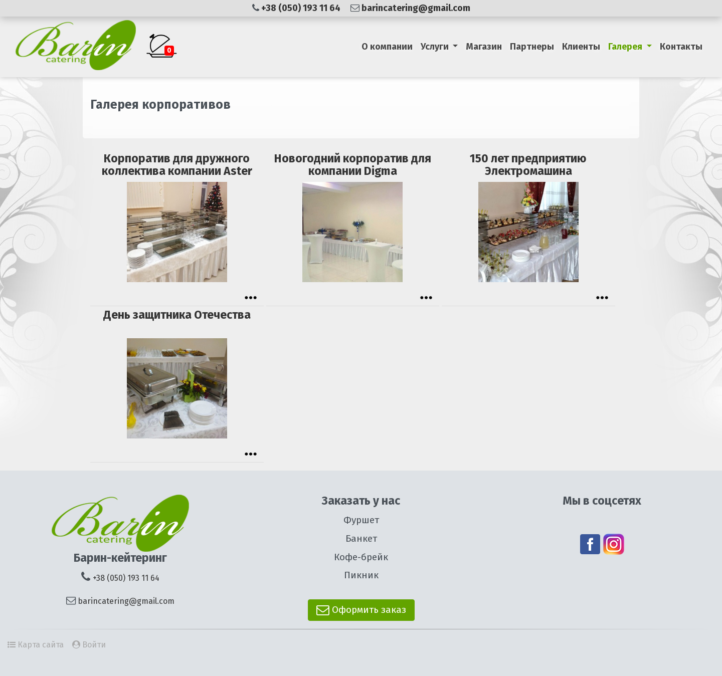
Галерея (626, 46)
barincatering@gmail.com (416, 8)
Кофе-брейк (361, 557)
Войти (94, 644)
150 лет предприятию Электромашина (528, 164)
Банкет (361, 538)
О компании (387, 46)
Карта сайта (41, 644)
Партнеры (532, 46)
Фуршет (361, 520)
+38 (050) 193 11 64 (301, 8)
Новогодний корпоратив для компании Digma (352, 164)
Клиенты (581, 46)
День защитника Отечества (177, 315)
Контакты (681, 46)
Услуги (436, 46)
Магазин (484, 46)
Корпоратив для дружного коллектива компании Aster (177, 164)
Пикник (361, 575)
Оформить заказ (361, 609)
